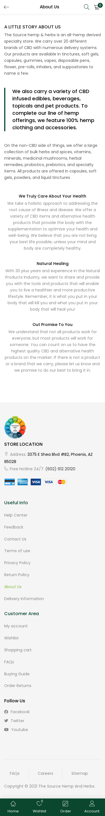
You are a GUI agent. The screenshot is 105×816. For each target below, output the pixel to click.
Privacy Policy (17, 563)
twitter (14, 721)
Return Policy (16, 575)
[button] (96, 7)
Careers (45, 773)
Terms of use (17, 551)
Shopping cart (18, 650)
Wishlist (11, 638)
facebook (17, 712)
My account (16, 626)
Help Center (15, 515)
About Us (13, 587)
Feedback (13, 527)
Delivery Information (24, 598)
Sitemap (79, 773)
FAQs (9, 662)
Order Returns (17, 685)
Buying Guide (17, 674)
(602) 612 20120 (60, 469)
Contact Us (15, 539)
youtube (16, 729)
